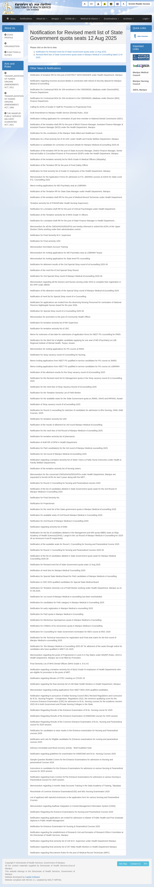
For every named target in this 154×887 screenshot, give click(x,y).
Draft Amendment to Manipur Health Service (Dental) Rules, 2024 (59, 113)
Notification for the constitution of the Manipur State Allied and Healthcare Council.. (66, 133)
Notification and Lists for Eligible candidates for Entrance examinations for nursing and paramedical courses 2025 (74, 740)
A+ (91, 4)
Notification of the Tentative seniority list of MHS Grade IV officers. (59, 215)
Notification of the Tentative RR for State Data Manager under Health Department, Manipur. (70, 191)
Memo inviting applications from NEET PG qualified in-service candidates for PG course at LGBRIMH (75, 366)
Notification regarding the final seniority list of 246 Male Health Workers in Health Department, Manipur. (75, 684)
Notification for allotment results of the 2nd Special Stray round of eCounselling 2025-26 (69, 264)
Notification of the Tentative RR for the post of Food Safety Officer (59, 165)
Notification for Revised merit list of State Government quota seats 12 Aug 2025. (71, 52)
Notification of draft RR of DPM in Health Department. (53, 442)
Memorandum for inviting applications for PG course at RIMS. (57, 349)
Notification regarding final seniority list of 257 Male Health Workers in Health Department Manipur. (73, 847)
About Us (41, 19)
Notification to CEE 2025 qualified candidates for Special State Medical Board (64, 582)
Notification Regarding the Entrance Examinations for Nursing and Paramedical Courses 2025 (71, 812)
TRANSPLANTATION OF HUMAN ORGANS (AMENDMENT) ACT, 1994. (13, 100)
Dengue (56, 19)
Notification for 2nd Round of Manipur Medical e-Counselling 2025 (59, 521)
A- (85, 4)
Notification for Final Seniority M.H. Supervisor (50, 235)
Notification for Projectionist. (42, 503)
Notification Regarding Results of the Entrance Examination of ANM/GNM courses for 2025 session (74, 716)
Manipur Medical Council (140, 73)
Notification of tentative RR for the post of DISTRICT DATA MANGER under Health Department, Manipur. (76, 75)
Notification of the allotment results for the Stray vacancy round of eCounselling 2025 (67, 372)
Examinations (111, 19)
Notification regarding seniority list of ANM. (49, 527)
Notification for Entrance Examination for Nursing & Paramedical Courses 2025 (65, 826)
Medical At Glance (90, 19)
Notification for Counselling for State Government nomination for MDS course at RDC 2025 (70, 632)
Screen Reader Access (139, 4)
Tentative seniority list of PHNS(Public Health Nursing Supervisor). (59, 203)
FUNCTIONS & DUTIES (12, 53)
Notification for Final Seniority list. (45, 497)
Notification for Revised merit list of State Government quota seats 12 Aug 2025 (65, 564)
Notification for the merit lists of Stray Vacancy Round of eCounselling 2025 (63, 387)
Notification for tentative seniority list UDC (48, 419)
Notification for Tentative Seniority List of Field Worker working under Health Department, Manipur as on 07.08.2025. (76, 589)
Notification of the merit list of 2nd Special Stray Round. (54, 270)
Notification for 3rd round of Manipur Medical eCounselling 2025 (58, 454)
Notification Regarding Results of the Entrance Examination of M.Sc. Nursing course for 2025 (71, 710)
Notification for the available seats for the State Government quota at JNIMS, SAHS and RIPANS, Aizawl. (76, 398)
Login (146, 19)
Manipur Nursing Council (141, 82)
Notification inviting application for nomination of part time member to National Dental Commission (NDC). (76, 118)
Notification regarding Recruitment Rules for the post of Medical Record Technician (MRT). (70, 853)
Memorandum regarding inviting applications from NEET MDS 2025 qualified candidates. (69, 690)
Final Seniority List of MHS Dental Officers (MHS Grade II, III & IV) (59, 664)
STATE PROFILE (8, 36)
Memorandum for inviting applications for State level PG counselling (60, 258)
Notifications (26, 19)
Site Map (123, 864)
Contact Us (135, 864)
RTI (145, 864)
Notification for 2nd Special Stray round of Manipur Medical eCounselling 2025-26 (66, 276)
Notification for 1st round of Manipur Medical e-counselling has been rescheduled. (66, 597)
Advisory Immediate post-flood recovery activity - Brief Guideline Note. (61, 748)
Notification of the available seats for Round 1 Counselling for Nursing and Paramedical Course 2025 (74, 544)
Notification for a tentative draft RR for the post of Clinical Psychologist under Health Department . (73, 209)
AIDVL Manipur (140, 90)
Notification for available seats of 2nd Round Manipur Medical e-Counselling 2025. (66, 515)
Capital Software (32, 877)
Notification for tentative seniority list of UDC (49, 328)
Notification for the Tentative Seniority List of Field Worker (55, 393)
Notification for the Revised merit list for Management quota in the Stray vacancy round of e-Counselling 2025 (76, 379)
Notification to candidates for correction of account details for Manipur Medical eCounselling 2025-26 (74, 145)
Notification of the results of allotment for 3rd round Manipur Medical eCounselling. (66, 425)
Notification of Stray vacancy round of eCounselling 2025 (55, 404)
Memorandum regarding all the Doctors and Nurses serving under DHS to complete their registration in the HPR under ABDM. (75, 283)
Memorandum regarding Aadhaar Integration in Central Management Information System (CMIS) (73, 806)
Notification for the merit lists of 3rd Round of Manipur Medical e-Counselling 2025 (66, 430)
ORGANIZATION (12, 44)
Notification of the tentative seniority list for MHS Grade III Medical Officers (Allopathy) (68, 159)
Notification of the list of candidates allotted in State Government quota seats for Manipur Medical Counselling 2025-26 (73, 557)
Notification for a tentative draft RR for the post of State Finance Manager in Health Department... (73, 221)
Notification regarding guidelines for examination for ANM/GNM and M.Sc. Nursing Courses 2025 (73, 754)
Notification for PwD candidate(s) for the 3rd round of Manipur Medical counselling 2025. (69, 448)
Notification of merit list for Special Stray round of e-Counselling (58, 296)
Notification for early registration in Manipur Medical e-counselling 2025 (61, 608)
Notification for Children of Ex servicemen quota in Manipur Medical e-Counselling (66, 626)
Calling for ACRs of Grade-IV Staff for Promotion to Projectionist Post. (61, 107)
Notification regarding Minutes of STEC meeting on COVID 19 (57, 678)
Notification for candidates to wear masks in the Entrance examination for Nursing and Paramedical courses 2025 (74, 731)
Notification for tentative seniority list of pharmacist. (52, 436)
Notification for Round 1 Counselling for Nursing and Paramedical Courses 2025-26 (67, 550)
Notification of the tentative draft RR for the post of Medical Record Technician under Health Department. (76, 197)
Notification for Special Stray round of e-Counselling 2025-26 (57, 311)
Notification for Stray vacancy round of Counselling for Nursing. (58, 355)
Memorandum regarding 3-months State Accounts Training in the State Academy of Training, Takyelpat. (75, 786)
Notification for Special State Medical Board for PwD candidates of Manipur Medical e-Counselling (73, 576)
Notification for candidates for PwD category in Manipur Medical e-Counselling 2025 (67, 602)
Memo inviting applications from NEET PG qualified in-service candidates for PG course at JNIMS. (73, 360)
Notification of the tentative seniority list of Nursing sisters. (55, 468)
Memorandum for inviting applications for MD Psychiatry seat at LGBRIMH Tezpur (66, 253)
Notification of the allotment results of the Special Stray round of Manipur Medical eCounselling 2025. (74, 290)
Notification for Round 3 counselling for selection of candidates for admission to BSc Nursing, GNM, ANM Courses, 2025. (76, 411)
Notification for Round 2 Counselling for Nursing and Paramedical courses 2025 (65, 483)
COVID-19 (70, 19)
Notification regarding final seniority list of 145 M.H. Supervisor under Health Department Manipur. (73, 841)
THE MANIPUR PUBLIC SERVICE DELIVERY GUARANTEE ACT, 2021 (12, 119)
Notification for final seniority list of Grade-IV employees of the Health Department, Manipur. (70, 171)
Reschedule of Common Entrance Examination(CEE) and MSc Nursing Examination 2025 (70, 791)
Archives (128, 19)
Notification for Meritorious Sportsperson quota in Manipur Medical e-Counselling (66, 620)
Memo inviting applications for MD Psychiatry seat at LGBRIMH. (58, 185)
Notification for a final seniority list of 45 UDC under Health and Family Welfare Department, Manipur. (74, 139)
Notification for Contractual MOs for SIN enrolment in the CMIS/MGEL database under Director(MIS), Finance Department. (74, 91)
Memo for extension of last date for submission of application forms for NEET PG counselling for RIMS (75, 334)
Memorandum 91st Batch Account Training (49, 247)
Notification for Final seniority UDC (45, 241)
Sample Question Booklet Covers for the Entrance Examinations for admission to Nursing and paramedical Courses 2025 (71, 761)
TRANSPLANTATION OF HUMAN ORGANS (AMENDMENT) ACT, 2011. (13, 80)
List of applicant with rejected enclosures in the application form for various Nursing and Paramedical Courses (74, 798)
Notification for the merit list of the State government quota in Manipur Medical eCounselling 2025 (73, 509)
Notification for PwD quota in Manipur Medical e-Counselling (56, 614)
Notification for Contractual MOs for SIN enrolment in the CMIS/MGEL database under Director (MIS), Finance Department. (75, 99)
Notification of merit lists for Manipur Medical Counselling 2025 (57, 570)
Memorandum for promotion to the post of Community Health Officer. (60, 317)
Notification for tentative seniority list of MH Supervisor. (54, 323)
